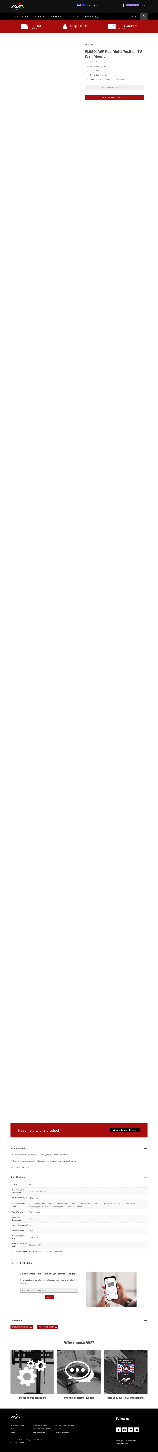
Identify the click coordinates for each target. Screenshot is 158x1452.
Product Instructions (22, 1327)
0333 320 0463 (19, 1442)
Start (49, 1297)
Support (75, 16)
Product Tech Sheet (48, 1327)
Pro (143, 5)
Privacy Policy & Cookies (62, 1432)
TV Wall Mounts (21, 16)
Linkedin (136, 1429)
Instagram (124, 1429)
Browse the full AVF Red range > (114, 87)
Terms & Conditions (39, 1432)
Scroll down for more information (114, 97)
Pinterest (130, 1429)
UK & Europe (86, 5)
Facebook (118, 1429)
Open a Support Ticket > (124, 1130)
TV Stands (39, 16)
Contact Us (13, 1432)
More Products (58, 16)
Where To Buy (91, 16)
